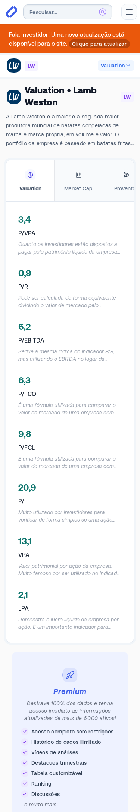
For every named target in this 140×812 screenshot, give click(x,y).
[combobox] (67, 11)
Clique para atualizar (99, 44)
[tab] (30, 181)
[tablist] (70, 181)
